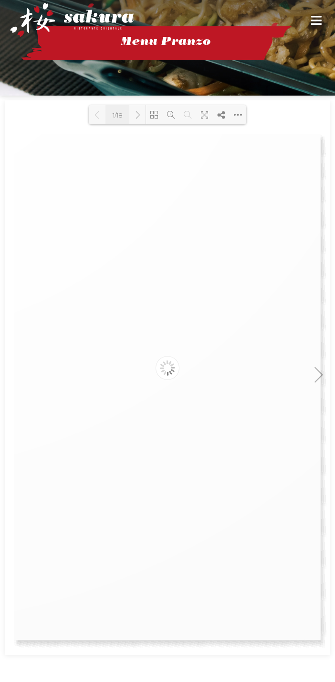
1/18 (118, 115)
